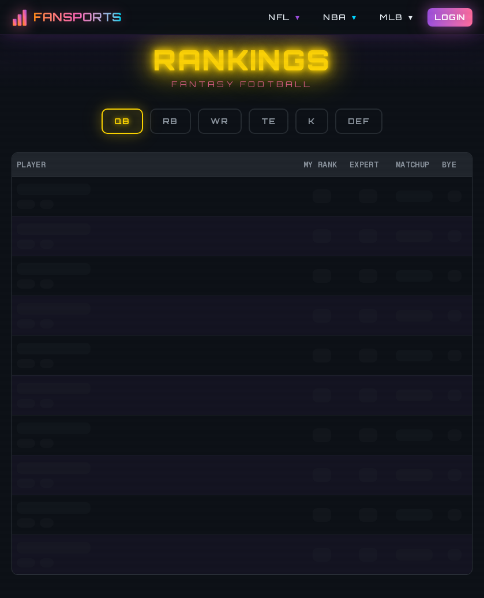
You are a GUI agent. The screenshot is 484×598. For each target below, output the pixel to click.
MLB (396, 17)
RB (170, 121)
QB (122, 121)
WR (220, 121)
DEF (359, 121)
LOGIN (450, 17)
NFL (284, 17)
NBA (340, 17)
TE (268, 121)
